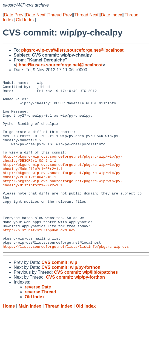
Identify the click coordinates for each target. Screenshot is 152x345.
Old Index (25, 19)
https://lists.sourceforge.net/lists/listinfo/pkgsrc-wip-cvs (66, 280)
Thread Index (58, 339)
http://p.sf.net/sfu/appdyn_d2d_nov (39, 260)
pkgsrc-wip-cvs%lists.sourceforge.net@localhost (72, 50)
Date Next (35, 15)
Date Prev (13, 15)
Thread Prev (60, 15)
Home (9, 339)
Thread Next (86, 15)
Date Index (111, 15)
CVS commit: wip (59, 296)
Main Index (30, 339)
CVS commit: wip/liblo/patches (86, 305)
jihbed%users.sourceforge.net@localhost (59, 65)
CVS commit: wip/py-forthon (70, 301)
